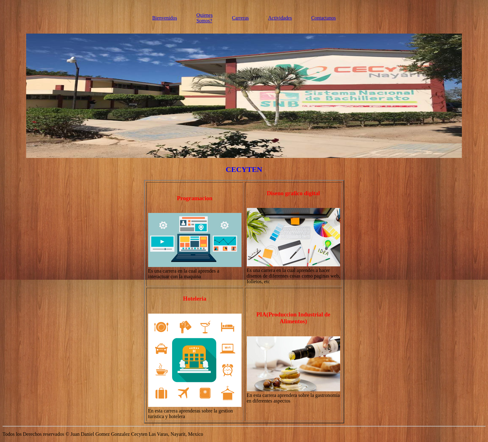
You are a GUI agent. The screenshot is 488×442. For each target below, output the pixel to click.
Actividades (280, 18)
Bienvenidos (164, 18)
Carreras (240, 18)
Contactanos (323, 18)
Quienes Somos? (204, 17)
